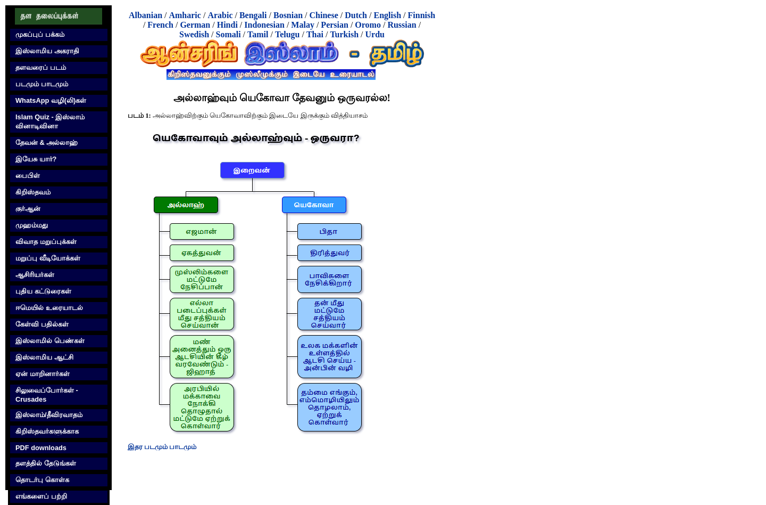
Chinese (324, 15)
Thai (314, 34)
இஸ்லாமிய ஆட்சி (44, 357)
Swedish (194, 34)
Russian (401, 24)
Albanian (145, 15)
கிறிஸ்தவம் (33, 192)
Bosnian (288, 15)
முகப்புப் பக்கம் (39, 34)
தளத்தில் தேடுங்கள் (45, 463)
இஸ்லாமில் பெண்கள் (50, 341)
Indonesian (264, 24)
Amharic (185, 15)
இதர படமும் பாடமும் (162, 447)
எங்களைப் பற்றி (41, 496)
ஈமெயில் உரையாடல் (49, 308)
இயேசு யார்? (35, 159)
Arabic (219, 15)
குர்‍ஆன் (27, 209)
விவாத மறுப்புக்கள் (46, 242)
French (160, 24)
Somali (227, 34)
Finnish (422, 15)
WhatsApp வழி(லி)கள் (50, 100)
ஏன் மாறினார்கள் (42, 374)
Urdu (375, 34)
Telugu (287, 34)
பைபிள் (27, 176)
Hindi (227, 24)
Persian (334, 24)
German (195, 24)
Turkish (344, 34)
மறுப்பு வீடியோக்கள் (47, 258)
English (387, 15)
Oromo (368, 24)
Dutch (356, 15)
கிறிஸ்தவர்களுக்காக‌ (47, 431)
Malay (302, 24)
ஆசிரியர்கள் (34, 275)
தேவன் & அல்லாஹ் (46, 142)
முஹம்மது (31, 225)
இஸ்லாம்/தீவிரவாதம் (48, 415)
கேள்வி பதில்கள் (42, 324)
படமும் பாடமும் (41, 84)
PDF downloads (40, 448)
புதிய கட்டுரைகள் (43, 291)
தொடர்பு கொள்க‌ (42, 480)
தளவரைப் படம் (40, 67)
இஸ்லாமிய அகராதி (47, 51)
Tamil (257, 34)
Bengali (253, 15)
